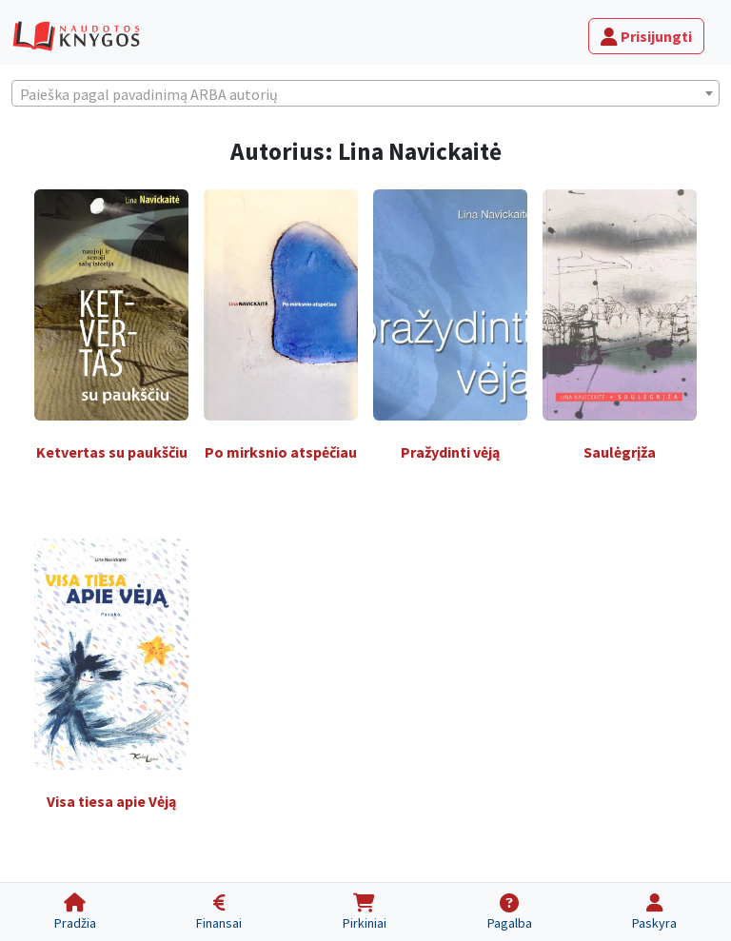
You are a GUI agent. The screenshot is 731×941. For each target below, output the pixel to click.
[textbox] (365, 94)
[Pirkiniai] (364, 912)
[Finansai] (220, 912)
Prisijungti (646, 36)
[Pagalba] (510, 912)
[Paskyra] (654, 912)
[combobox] (365, 93)
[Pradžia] (75, 912)
